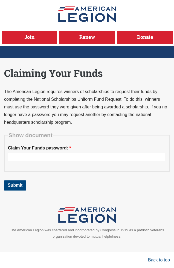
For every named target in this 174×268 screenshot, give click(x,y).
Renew (87, 37)
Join (29, 37)
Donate (145, 37)
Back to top (159, 260)
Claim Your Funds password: (39, 148)
